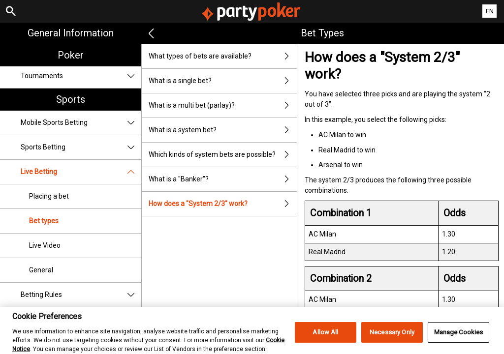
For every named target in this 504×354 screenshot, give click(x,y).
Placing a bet (49, 196)
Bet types (44, 221)
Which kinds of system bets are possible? (223, 155)
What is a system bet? (223, 130)
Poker (71, 55)
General (41, 270)
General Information (71, 33)
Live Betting (81, 172)
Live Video (45, 245)
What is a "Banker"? (223, 179)
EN (490, 11)
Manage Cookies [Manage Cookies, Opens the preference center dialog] (458, 337)
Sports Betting (81, 147)
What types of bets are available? (223, 56)
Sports (70, 99)
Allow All (325, 337)
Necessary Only (392, 337)
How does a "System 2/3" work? (223, 204)
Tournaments (81, 76)
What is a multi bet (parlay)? (223, 105)
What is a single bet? (223, 81)
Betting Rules (81, 295)
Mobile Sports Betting (81, 123)
